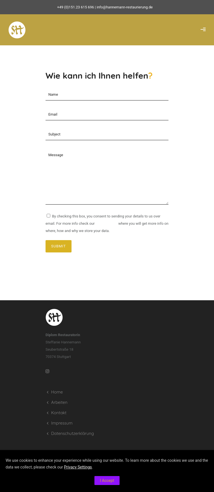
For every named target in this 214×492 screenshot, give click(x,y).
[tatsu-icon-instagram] (49, 371)
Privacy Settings (78, 467)
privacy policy (106, 223)
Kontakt (58, 412)
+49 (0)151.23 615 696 (75, 7)
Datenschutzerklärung (72, 433)
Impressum (62, 423)
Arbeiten (59, 402)
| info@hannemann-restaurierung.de (123, 7)
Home (57, 392)
